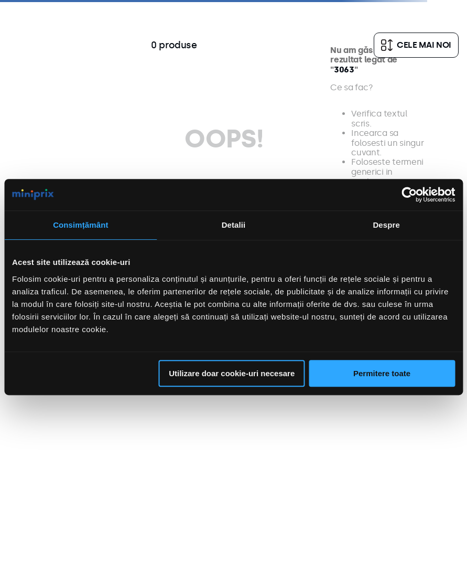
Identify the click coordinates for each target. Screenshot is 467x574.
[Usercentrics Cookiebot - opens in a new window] (409, 195)
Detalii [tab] (234, 224)
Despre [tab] (386, 224)
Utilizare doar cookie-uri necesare (232, 373)
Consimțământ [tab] (80, 224)
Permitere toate (381, 373)
